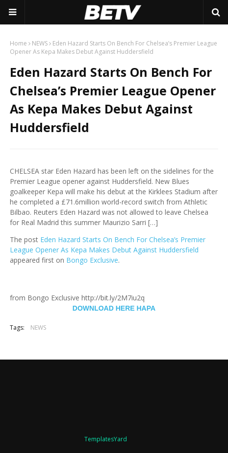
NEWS (40, 43)
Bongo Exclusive (92, 260)
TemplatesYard (105, 439)
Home (18, 43)
